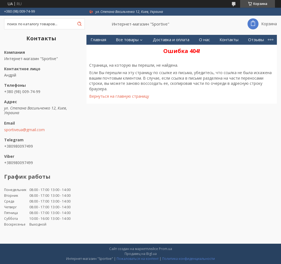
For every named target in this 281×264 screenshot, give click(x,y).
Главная (98, 40)
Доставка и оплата (171, 40)
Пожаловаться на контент (138, 258)
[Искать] (79, 23)
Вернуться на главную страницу (119, 96)
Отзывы (256, 40)
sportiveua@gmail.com (24, 129)
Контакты (229, 40)
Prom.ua (165, 248)
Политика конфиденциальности (188, 258)
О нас (204, 40)
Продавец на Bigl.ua (141, 253)
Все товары (127, 40)
